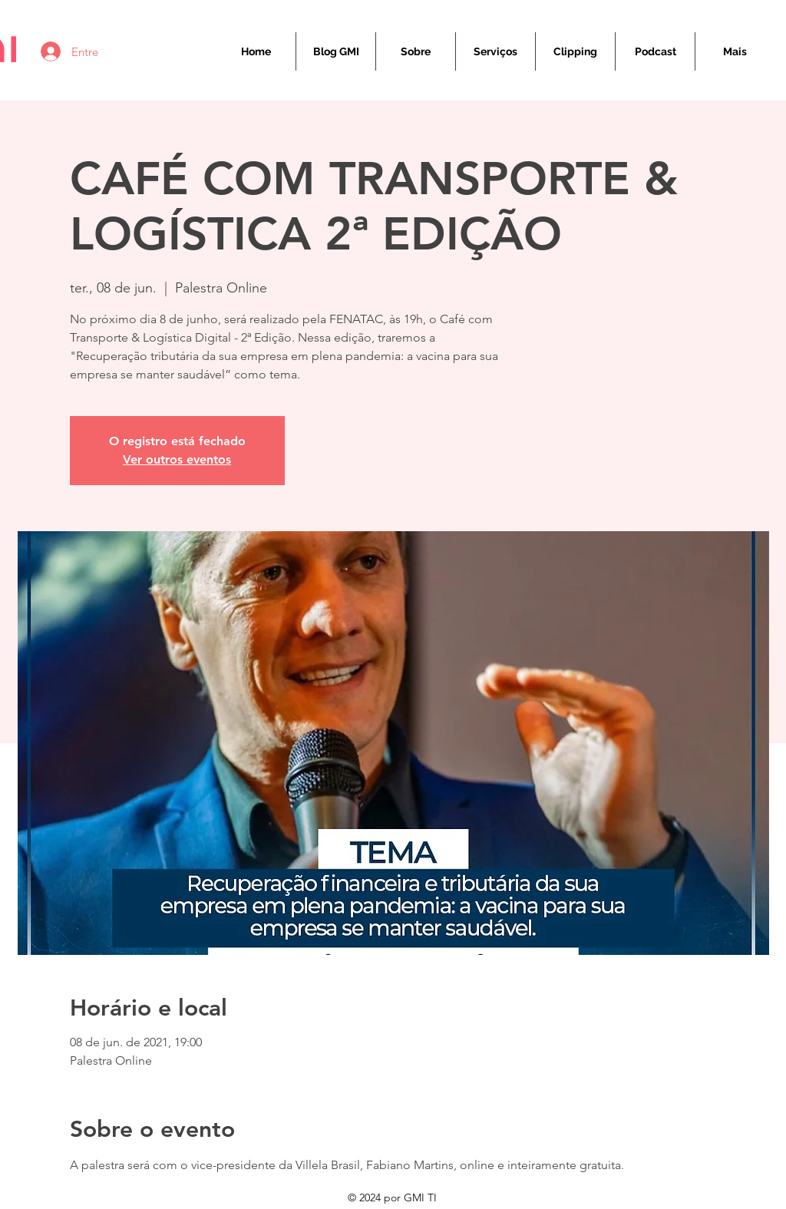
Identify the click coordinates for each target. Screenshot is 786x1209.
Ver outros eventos (177, 459)
